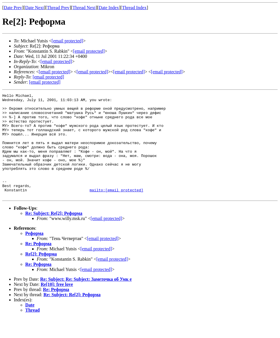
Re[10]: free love (57, 304)
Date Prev (13, 7)
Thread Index (134, 7)
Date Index (109, 7)
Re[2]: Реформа (41, 274)
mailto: (116, 209)
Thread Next (84, 7)
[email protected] (106, 239)
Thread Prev (58, 7)
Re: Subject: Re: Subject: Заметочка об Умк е (86, 299)
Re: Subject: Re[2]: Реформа (53, 233)
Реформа (34, 253)
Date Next (34, 7)
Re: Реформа (38, 264)
